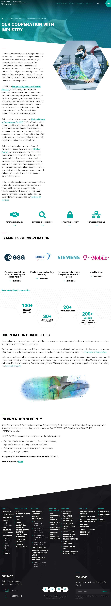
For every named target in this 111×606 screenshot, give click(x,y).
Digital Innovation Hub (96, 217)
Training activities (87, 517)
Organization (8, 514)
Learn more (17, 281)
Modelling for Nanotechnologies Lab (41, 538)
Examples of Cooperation (96, 352)
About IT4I (7, 512)
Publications (8, 533)
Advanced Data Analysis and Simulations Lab (39, 531)
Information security (70, 217)
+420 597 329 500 (16, 596)
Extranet (89, 3)
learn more (70, 281)
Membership (8, 517)
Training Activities (70, 539)
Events (101, 508)
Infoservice (7, 535)
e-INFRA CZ (80, 3)
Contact (6, 553)
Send (104, 591)
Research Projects (40, 550)
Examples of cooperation (42, 217)
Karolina (19, 517)
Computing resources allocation (67, 514)
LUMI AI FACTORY (61, 3)
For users (65, 508)
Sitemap (48, 598)
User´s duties (68, 531)
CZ (98, 3)
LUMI (17, 519)
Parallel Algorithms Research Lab (39, 524)
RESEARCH (34, 508)
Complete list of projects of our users (40, 565)
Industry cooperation (15, 19)
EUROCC (71, 3)
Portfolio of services (14, 217)
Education (83, 508)
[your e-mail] (87, 591)
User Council (68, 524)
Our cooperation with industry (37, 19)
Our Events (104, 512)
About (3, 508)
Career (6, 520)
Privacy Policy (79, 598)
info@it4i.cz (14, 590)
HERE (20, 461)
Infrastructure (21, 508)
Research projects (13, 366)
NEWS (6, 551)
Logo (6, 543)
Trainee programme (88, 529)
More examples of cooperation (15, 290)
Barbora (19, 522)
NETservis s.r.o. (56, 598)
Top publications (39, 547)
